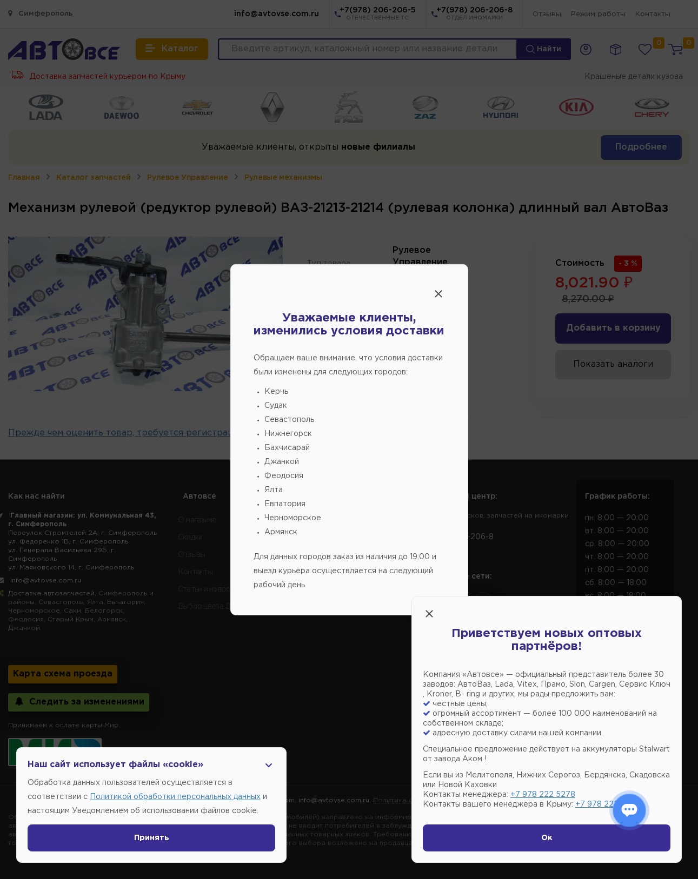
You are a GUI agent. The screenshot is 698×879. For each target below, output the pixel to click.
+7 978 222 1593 (606, 804)
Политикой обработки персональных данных (175, 797)
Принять (151, 838)
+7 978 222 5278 (542, 794)
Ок (547, 838)
